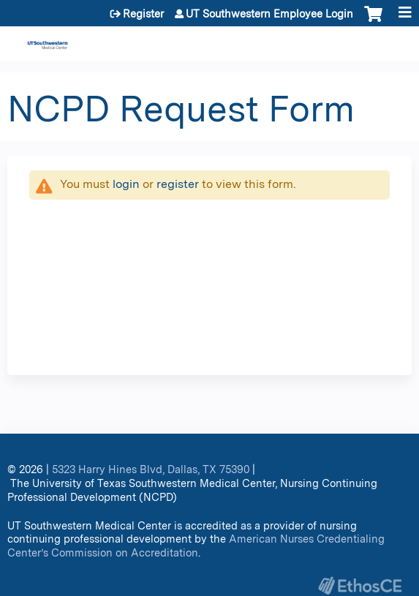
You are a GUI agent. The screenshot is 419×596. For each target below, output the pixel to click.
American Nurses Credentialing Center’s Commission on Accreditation (196, 545)
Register (143, 14)
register (177, 184)
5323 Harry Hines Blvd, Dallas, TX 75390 (150, 469)
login (126, 184)
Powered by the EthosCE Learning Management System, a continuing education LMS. (360, 585)
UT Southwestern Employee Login (269, 14)
